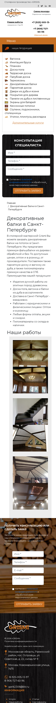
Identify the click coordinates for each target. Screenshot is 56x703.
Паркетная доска (20, 87)
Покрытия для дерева (24, 95)
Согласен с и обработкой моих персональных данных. (27, 182)
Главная (11, 203)
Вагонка (15, 58)
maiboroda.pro (38, 646)
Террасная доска (20, 73)
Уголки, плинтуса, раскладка (28, 116)
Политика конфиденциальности (20, 641)
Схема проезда (41, 11)
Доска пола (17, 69)
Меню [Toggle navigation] (11, 41)
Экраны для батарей (23, 102)
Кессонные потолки (22, 105)
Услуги (12, 699)
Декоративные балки (23, 84)
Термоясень (17, 80)
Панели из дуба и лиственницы (30, 98)
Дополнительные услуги (28, 122)
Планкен (15, 66)
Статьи (35, 699)
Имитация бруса (20, 62)
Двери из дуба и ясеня (24, 91)
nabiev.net (27, 646)
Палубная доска (20, 76)
